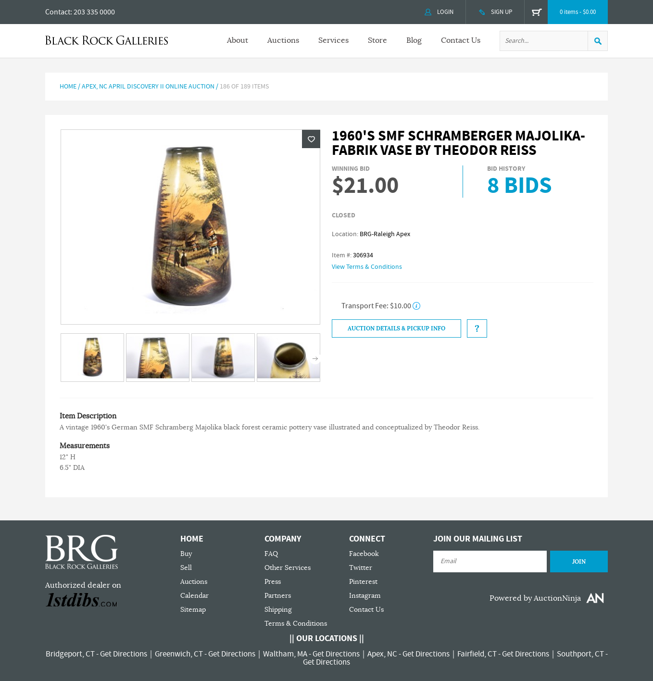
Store (377, 40)
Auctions (283, 40)
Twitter (360, 568)
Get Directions (123, 654)
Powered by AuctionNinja (535, 598)
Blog (414, 40)
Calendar (194, 596)
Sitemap (193, 609)
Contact (57, 12)
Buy (186, 554)
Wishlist (311, 139)
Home (68, 86)
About (237, 40)
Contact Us (460, 40)
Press (272, 582)
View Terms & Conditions (367, 267)
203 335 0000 (94, 12)
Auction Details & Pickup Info (396, 328)
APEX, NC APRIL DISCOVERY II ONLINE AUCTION (148, 86)
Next (315, 359)
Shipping (278, 609)
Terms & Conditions (295, 623)
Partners (277, 596)
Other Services (287, 568)
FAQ (271, 554)
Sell (186, 568)
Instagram (365, 596)
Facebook (364, 554)
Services (333, 40)
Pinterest (363, 582)
